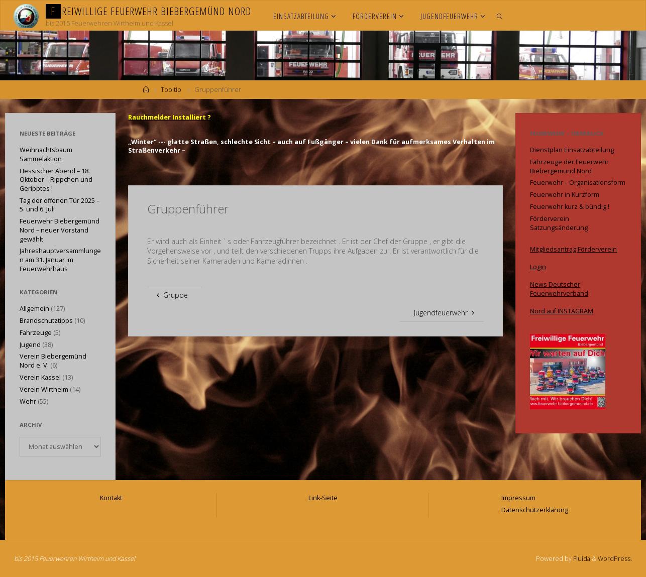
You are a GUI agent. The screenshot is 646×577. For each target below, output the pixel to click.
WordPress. (615, 558)
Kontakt (111, 498)
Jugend (30, 344)
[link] (500, 16)
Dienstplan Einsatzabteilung (572, 150)
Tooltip (171, 89)
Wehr (28, 401)
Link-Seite (323, 498)
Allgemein (34, 308)
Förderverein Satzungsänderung (559, 223)
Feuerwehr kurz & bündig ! (569, 206)
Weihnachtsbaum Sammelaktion (46, 154)
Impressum (518, 498)
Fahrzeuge (36, 332)
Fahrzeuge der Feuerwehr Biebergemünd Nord (569, 166)
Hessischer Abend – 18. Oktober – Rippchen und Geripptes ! (56, 180)
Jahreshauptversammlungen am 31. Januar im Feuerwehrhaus (60, 260)
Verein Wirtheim (44, 389)
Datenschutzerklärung (534, 510)
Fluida (581, 558)
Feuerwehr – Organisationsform (577, 182)
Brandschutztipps (46, 320)
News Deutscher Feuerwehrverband (559, 289)
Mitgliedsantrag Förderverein (573, 249)
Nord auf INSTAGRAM (561, 311)
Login (538, 267)
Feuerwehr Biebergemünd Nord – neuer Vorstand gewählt (59, 230)
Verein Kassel (40, 377)
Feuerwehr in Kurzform (564, 194)
